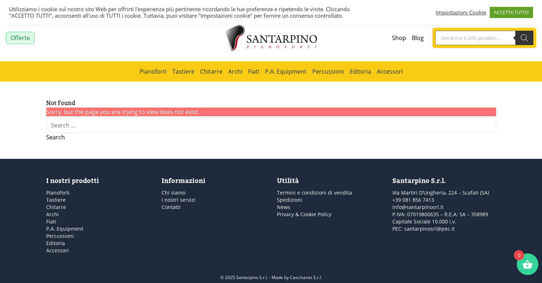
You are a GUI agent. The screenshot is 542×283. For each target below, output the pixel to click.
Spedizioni (289, 199)
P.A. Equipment (286, 71)
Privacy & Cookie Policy (304, 214)
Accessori (390, 71)
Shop (399, 38)
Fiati (253, 71)
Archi (235, 71)
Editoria (360, 71)
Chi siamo (173, 192)
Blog (418, 38)
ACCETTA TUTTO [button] (511, 12)
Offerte (20, 38)
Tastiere (183, 71)
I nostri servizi (178, 199)
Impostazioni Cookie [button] (461, 12)
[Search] (524, 38)
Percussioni (328, 71)
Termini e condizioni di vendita (314, 192)
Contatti (171, 207)
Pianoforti (153, 71)
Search (55, 137)
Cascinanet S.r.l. (306, 277)
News (283, 207)
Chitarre (211, 71)
